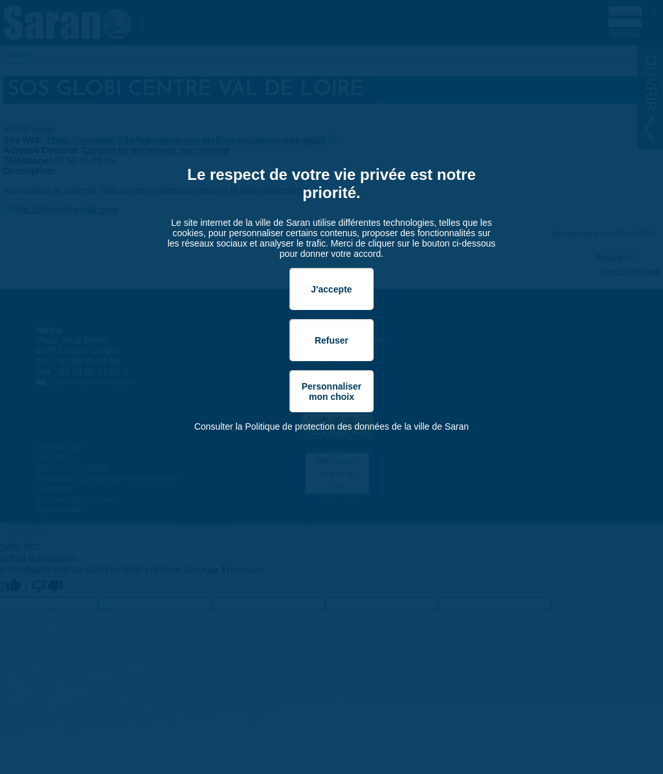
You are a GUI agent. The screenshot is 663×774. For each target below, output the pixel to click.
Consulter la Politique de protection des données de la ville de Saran (331, 426)
